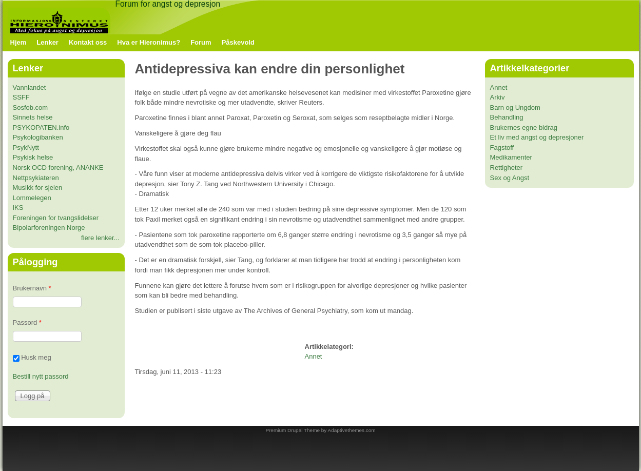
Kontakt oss (88, 42)
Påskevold (238, 42)
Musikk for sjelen (38, 187)
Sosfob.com (30, 107)
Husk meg (36, 358)
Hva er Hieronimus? (148, 42)
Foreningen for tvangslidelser (56, 218)
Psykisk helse (33, 157)
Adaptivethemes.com (352, 430)
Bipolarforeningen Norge (49, 227)
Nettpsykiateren (36, 178)
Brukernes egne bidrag (524, 127)
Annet (313, 356)
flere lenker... (100, 238)
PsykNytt (26, 147)
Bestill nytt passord (41, 376)
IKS (18, 207)
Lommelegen (32, 198)
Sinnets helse (33, 117)
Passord (27, 322)
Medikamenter (511, 157)
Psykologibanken (38, 137)
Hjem (18, 42)
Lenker (47, 42)
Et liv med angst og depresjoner (537, 137)
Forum (200, 42)
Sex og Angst (510, 178)
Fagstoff (502, 147)
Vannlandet (29, 87)
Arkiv (497, 97)
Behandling (506, 117)
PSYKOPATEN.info (41, 127)
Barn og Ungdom (515, 107)
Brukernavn (32, 288)
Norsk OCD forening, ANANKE (58, 167)
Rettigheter (506, 167)
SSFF (21, 97)
